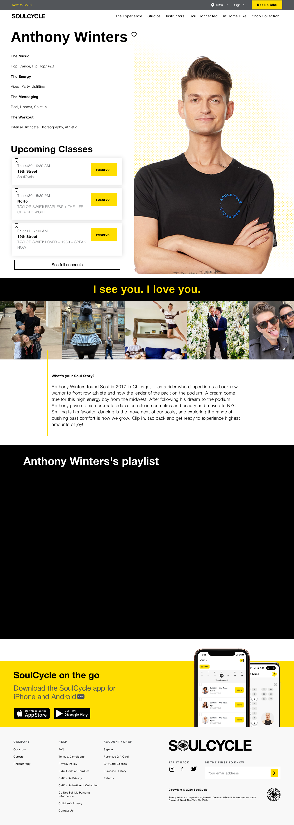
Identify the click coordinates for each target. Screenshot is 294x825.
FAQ (61, 749)
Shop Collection (266, 16)
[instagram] (172, 769)
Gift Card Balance (115, 763)
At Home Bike (234, 16)
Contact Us (66, 810)
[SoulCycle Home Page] (28, 16)
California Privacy (70, 778)
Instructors (175, 16)
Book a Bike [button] (267, 5)
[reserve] (104, 169)
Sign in (239, 5)
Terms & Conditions (71, 756)
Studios (154, 16)
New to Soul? (22, 5)
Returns (109, 778)
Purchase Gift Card (116, 756)
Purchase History (115, 771)
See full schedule (67, 264)
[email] (242, 773)
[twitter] (194, 769)
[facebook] (183, 769)
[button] (219, 5)
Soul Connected (203, 16)
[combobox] (219, 5)
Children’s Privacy (70, 803)
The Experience (128, 16)
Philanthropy (22, 763)
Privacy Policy (68, 763)
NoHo (22, 201)
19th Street (27, 171)
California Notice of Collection (79, 785)
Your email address (223, 773)
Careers (19, 756)
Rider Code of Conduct (74, 771)
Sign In (108, 749)
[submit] (134, 34)
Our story (20, 749)
